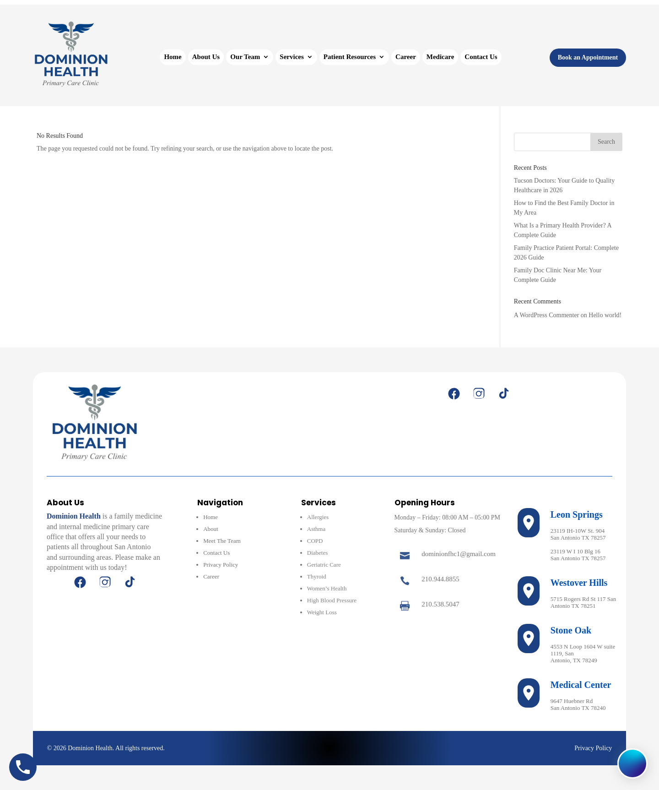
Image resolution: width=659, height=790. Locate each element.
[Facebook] (454, 393)
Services (291, 57)
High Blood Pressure (332, 600)
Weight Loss (322, 612)
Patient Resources (350, 57)
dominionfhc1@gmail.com (458, 553)
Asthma (316, 528)
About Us (206, 57)
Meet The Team (222, 540)
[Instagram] (479, 393)
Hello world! (605, 315)
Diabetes (317, 552)
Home (172, 57)
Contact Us (481, 57)
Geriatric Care (324, 564)
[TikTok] (503, 393)
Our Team (245, 57)
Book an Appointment (588, 57)
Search (606, 141)
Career (405, 57)
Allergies (318, 517)
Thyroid (316, 576)
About (210, 528)
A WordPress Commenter (546, 315)
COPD (315, 540)
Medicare (440, 57)
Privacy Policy (220, 564)
